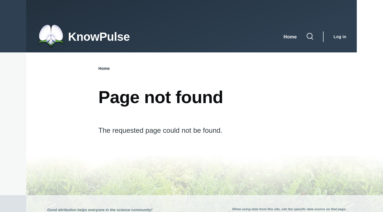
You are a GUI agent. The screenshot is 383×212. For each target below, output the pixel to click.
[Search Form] (310, 36)
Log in (339, 36)
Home (104, 68)
